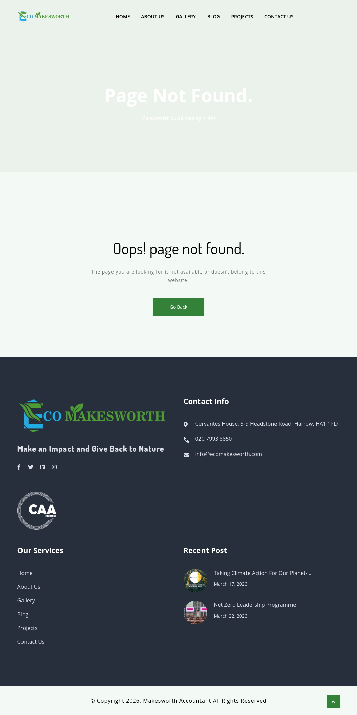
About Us (153, 16)
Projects (242, 16)
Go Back (178, 307)
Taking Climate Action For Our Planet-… (263, 573)
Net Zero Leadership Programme (255, 604)
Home (123, 16)
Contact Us (279, 16)
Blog (213, 16)
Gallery (186, 16)
